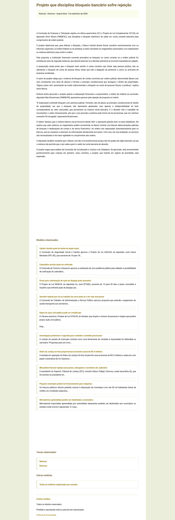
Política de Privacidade (46, 515)
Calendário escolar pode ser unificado (56, 264)
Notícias (43, 461)
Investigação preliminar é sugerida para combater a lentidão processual (70, 335)
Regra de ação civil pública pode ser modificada (60, 313)
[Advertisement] (87, 23)
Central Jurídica (43, 499)
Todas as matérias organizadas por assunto (58, 484)
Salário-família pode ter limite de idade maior (59, 248)
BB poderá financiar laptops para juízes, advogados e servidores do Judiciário (73, 368)
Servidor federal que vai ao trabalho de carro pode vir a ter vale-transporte (71, 297)
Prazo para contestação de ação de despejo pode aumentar (65, 280)
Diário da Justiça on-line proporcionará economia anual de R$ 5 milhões (70, 352)
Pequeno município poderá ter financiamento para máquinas (65, 384)
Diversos (43, 466)
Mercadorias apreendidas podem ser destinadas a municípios (66, 400)
